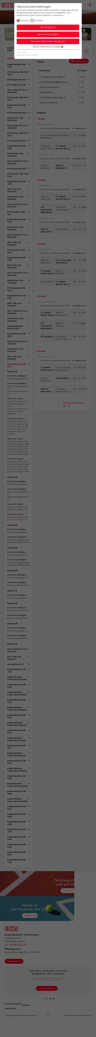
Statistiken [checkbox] (38, 20)
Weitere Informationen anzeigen (48, 47)
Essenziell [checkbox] (24, 20)
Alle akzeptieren (48, 27)
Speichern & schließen (48, 34)
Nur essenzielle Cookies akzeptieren (48, 41)
